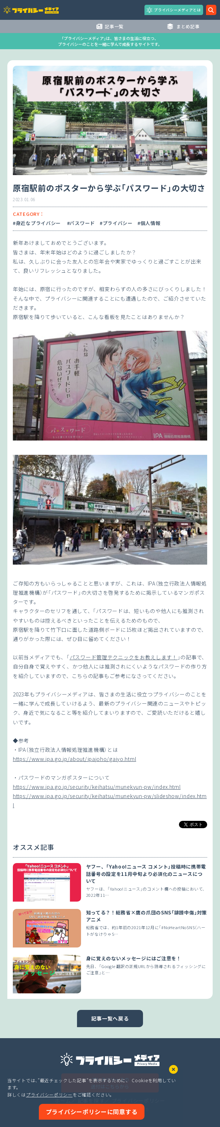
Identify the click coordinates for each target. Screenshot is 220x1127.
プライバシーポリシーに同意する (92, 1111)
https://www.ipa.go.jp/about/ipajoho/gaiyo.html (74, 758)
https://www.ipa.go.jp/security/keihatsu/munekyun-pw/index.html (96, 786)
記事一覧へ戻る (110, 1018)
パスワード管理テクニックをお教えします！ (123, 657)
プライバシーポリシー (49, 1094)
